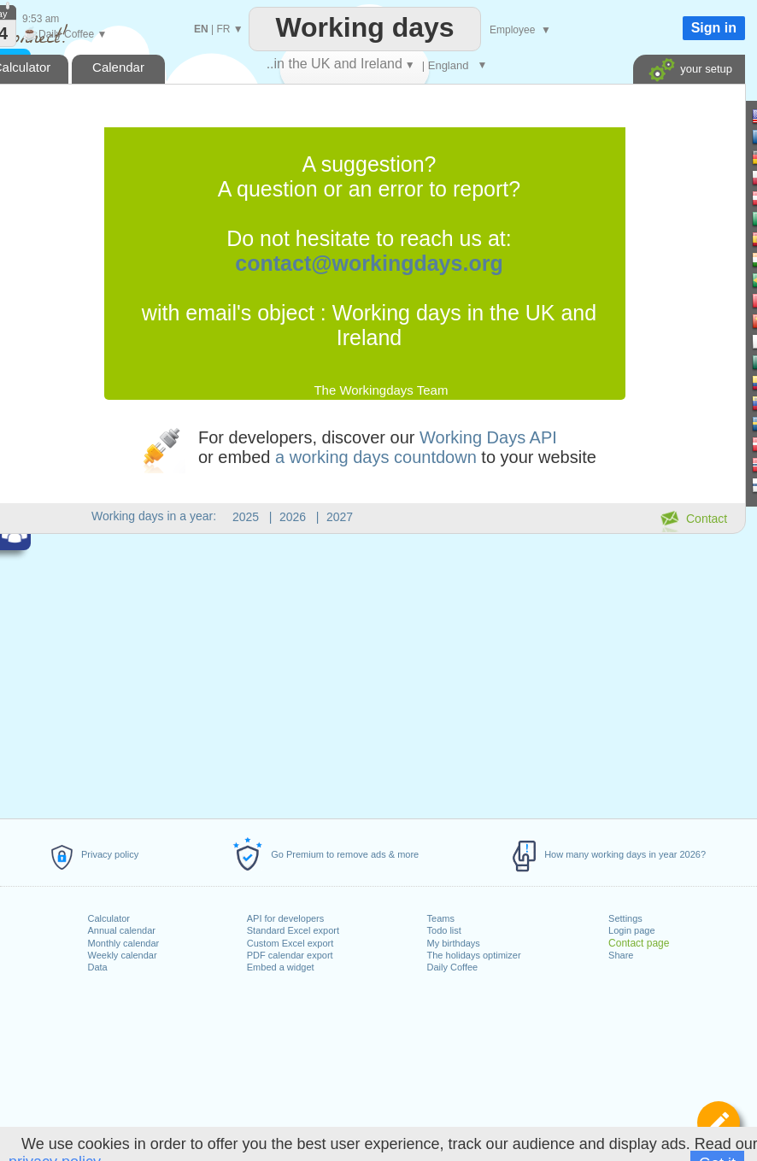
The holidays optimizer (474, 955)
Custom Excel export (290, 943)
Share (620, 955)
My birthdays (453, 943)
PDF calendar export (290, 955)
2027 (339, 517)
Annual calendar (122, 930)
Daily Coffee (452, 967)
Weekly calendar (122, 955)
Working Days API (488, 437)
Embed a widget (280, 967)
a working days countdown (376, 457)
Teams (441, 918)
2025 (245, 517)
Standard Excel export (293, 930)
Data (98, 967)
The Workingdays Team (381, 390)
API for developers (286, 918)
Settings (625, 918)
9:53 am (40, 19)
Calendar (118, 67)
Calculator (109, 918)
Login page (631, 930)
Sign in (713, 28)
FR (223, 29)
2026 (292, 517)
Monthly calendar (124, 943)
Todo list (444, 930)
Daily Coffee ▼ (64, 34)
